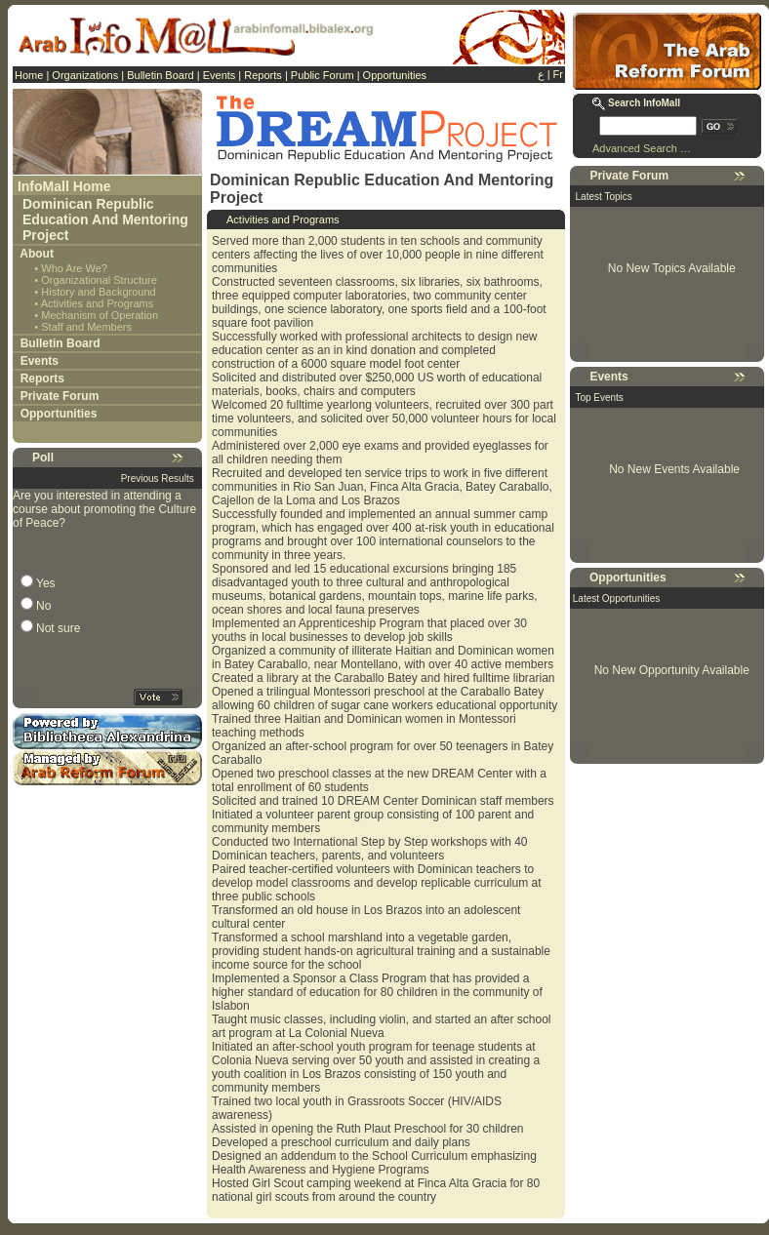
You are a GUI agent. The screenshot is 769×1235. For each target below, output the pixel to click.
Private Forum (60, 396)
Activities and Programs (97, 303)
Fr (558, 74)
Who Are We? (74, 268)
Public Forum (322, 75)
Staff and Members (86, 327)
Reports (263, 75)
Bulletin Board (160, 75)
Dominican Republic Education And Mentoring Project (105, 219)
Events (219, 75)
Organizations (85, 75)
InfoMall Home (64, 186)
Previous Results (157, 478)
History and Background (98, 292)
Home (29, 75)
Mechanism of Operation (99, 315)
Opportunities (394, 75)
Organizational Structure (99, 280)
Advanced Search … (641, 148)
